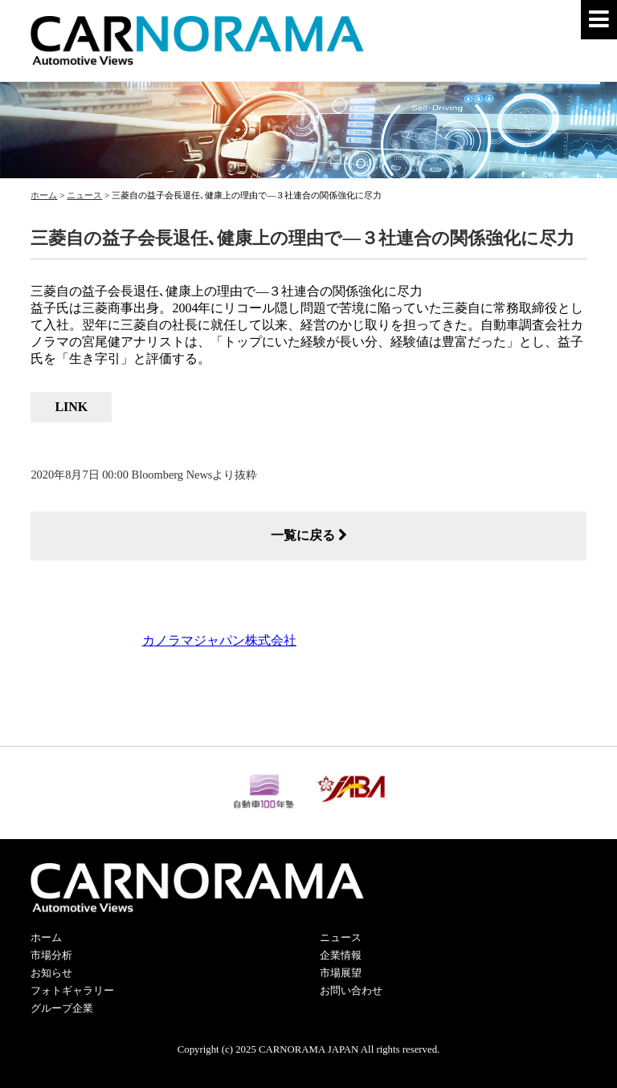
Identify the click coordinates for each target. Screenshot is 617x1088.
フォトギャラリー (72, 990)
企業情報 (341, 955)
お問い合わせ (351, 990)
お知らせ (51, 973)
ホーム (46, 937)
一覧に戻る (309, 535)
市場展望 (341, 973)
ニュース (341, 937)
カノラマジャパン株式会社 (219, 640)
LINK (71, 407)
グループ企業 (62, 1008)
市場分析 (51, 955)
